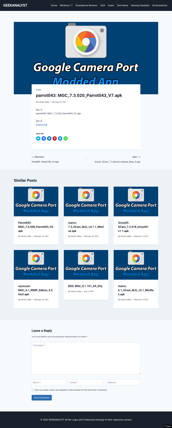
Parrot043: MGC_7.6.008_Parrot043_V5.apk (36, 227)
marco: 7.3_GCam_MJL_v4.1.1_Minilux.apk (86, 227)
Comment (39, 345)
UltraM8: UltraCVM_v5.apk (58, 159)
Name (37, 382)
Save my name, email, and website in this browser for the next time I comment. (71, 390)
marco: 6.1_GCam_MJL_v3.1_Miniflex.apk (136, 290)
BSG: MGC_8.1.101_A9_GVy (85, 286)
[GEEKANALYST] (15, 5)
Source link (41, 124)
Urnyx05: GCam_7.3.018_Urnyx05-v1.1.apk (133, 227)
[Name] (49, 382)
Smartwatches (159, 5)
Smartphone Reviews (86, 5)
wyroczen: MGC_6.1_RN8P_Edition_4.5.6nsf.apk (35, 290)
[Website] (123, 382)
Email (74, 382)
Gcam (111, 5)
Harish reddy (43, 102)
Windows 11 (66, 5)
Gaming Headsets (140, 5)
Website (112, 382)
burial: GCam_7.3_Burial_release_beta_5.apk (114, 159)
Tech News (122, 5)
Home (54, 5)
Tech (102, 5)
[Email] (86, 382)
